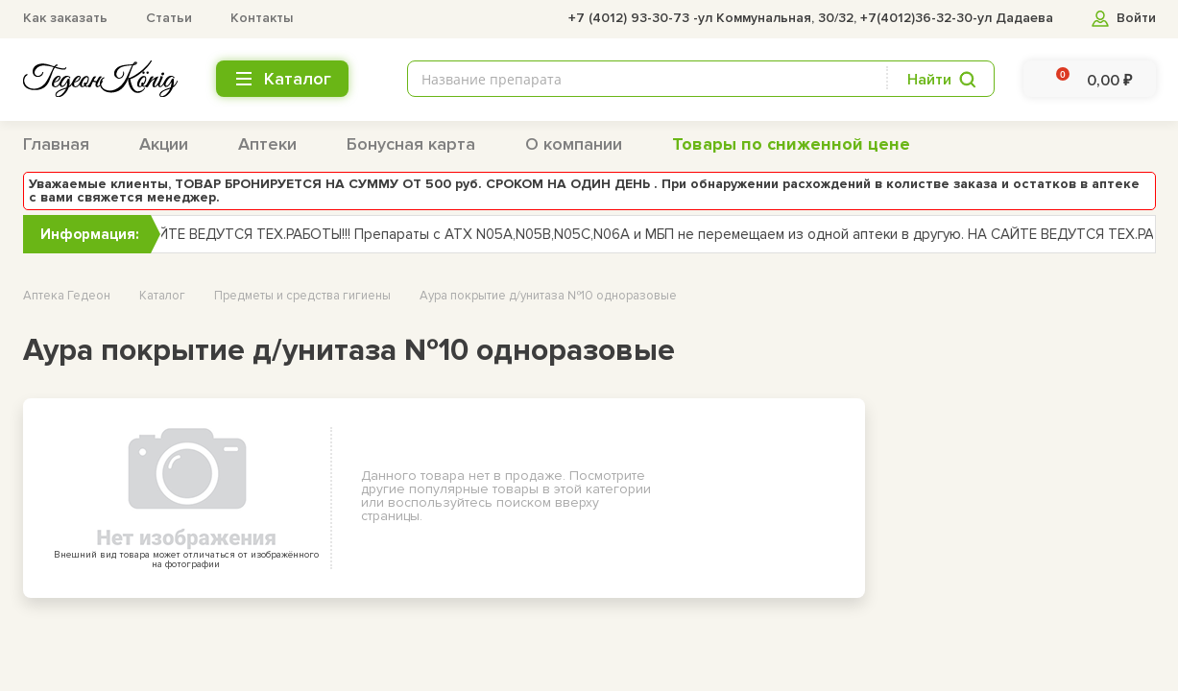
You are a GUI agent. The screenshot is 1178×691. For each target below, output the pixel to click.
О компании (573, 144)
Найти (929, 79)
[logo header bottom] (100, 78)
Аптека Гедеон (66, 295)
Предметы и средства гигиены (302, 295)
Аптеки (267, 144)
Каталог (162, 295)
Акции (163, 144)
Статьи (169, 18)
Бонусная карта (411, 144)
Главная (56, 144)
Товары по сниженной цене (791, 144)
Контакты (261, 18)
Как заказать (65, 18)
